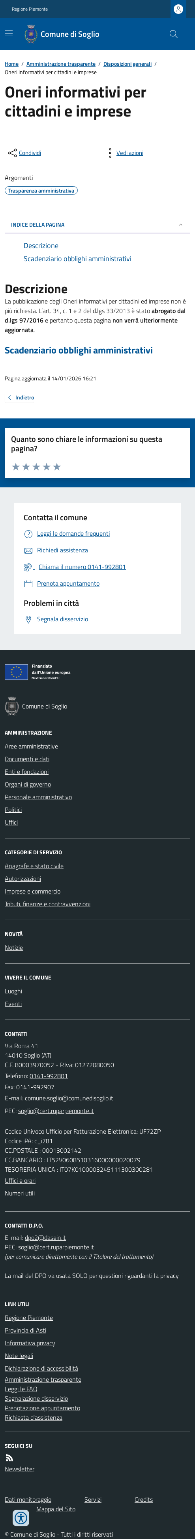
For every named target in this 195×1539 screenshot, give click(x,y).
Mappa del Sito (55, 1509)
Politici (13, 809)
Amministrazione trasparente (61, 63)
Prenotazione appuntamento (42, 1408)
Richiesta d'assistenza (33, 1417)
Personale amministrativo (38, 797)
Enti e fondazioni (27, 771)
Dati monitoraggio (28, 1499)
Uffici (11, 822)
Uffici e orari (20, 1180)
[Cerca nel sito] (170, 34)
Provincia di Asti (25, 1330)
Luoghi (13, 991)
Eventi (13, 1003)
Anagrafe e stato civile (34, 866)
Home (12, 63)
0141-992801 (49, 1076)
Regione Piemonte (30, 9)
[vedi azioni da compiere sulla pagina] (123, 153)
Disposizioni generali (127, 63)
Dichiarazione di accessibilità (41, 1368)
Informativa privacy (30, 1343)
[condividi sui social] (24, 153)
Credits (144, 1499)
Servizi (92, 1499)
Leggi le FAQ (21, 1389)
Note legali (19, 1355)
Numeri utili (20, 1193)
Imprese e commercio (32, 891)
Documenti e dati (27, 759)
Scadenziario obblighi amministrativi (79, 350)
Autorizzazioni (23, 878)
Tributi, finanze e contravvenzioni (47, 904)
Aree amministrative (31, 746)
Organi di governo (28, 784)
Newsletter (19, 1469)
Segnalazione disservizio (36, 1398)
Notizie (14, 947)
